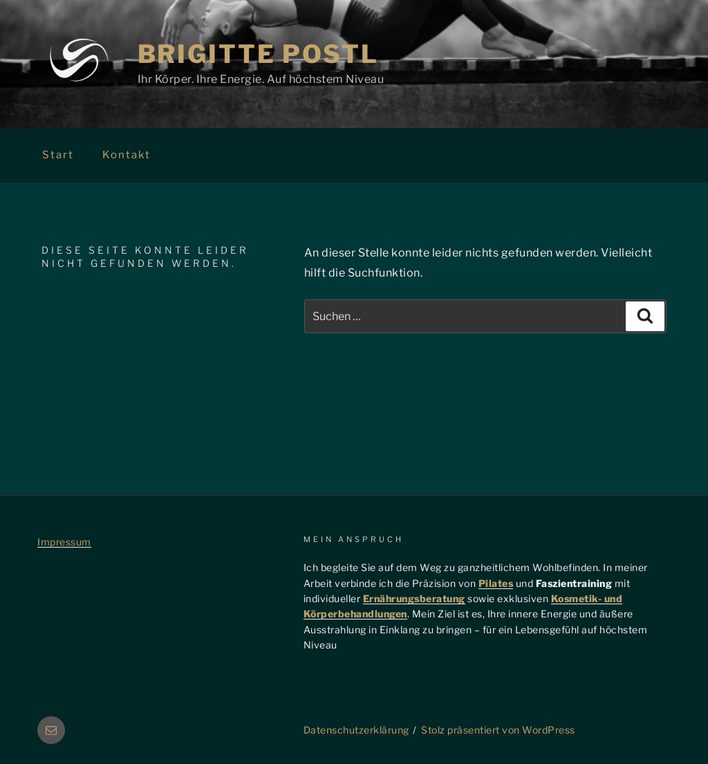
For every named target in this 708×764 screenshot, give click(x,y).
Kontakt (126, 155)
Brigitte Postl (258, 54)
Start (58, 155)
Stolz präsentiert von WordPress (498, 730)
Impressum (64, 542)
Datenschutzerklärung (356, 730)
